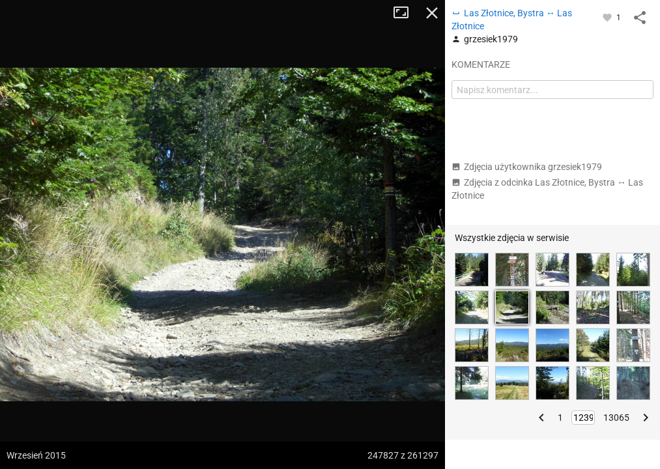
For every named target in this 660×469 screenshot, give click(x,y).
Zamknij (432, 13)
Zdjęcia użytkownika (527, 167)
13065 (616, 417)
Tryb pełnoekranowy (406, 13)
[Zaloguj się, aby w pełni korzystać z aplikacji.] (608, 17)
